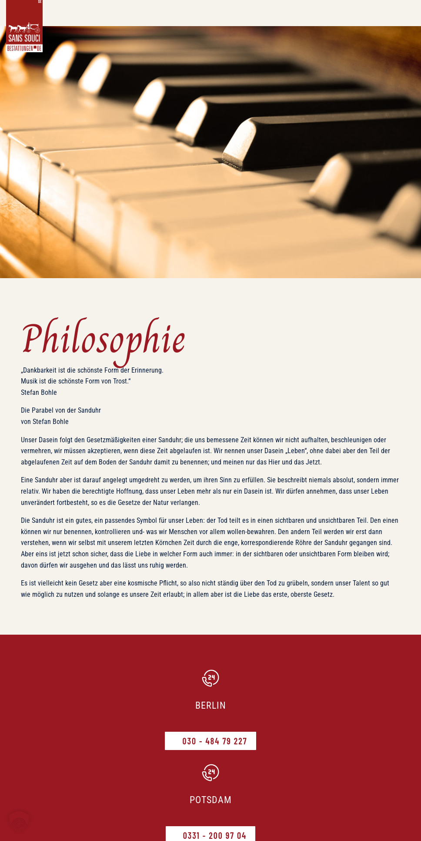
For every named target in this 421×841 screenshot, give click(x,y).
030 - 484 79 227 (214, 741)
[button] (19, 822)
